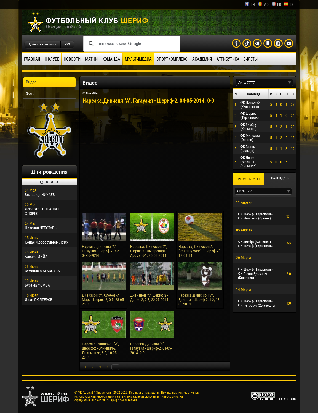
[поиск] (131, 43)
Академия (202, 59)
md (263, 4)
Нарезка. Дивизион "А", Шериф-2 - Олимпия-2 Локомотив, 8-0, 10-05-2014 (100, 350)
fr (276, 4)
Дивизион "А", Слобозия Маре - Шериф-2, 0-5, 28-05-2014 (103, 299)
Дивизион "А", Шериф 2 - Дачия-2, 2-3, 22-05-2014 (149, 297)
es (288, 4)
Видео (31, 82)
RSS (67, 44)
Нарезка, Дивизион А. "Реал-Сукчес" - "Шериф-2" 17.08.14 (199, 251)
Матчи (91, 59)
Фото (30, 93)
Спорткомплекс (172, 59)
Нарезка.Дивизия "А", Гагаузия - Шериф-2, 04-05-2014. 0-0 (151, 348)
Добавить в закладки (42, 44)
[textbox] (261, 82)
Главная (32, 59)
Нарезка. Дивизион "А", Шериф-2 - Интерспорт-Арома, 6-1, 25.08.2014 (148, 251)
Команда (111, 59)
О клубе (52, 59)
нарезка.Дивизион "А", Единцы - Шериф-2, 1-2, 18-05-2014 (199, 299)
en (250, 4)
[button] (290, 82)
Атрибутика (228, 59)
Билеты (250, 59)
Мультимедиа (138, 59)
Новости (72, 59)
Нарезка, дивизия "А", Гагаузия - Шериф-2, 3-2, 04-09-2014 (101, 251)
